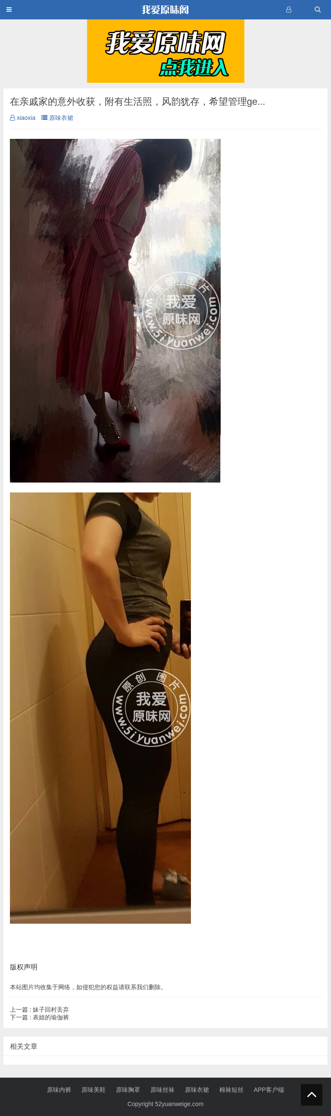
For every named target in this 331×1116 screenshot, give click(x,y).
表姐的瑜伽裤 (39, 1017)
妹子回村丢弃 (39, 1009)
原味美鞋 (93, 1089)
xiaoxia (23, 117)
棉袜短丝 (231, 1089)
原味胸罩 (128, 1089)
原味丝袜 (162, 1089)
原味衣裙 (57, 117)
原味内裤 (59, 1089)
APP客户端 (269, 1089)
